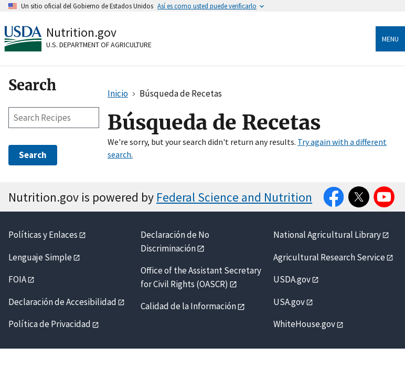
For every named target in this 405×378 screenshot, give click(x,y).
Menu (390, 39)
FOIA (17, 279)
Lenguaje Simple (40, 257)
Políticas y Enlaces (43, 234)
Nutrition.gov (81, 32)
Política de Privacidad (49, 324)
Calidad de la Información (188, 306)
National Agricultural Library (327, 234)
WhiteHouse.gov (304, 324)
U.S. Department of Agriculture (99, 44)
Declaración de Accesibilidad (62, 302)
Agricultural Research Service (329, 257)
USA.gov (289, 302)
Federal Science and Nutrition (234, 197)
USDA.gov (292, 279)
